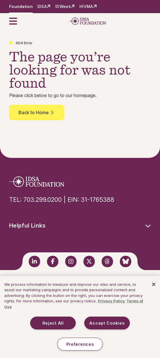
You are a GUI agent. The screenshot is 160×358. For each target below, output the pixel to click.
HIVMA (86, 6)
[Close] (153, 284)
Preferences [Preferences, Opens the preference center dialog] (80, 344)
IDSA (42, 6)
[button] (16, 21)
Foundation (21, 6)
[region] (80, 317)
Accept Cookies (106, 323)
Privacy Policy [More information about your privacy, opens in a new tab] (111, 301)
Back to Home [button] (37, 112)
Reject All (53, 323)
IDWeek (63, 6)
